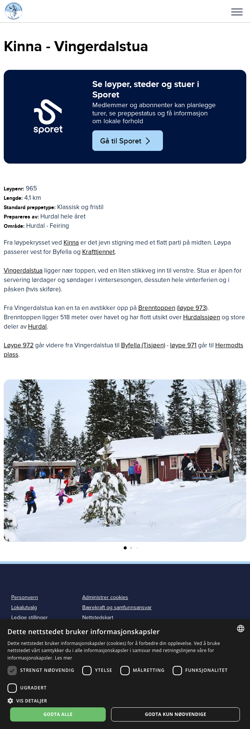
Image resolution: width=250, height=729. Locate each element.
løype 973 (192, 308)
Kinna (71, 242)
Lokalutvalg (24, 607)
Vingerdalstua (23, 270)
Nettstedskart (97, 617)
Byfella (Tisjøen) (143, 345)
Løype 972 (19, 345)
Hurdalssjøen (201, 317)
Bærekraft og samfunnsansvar (117, 607)
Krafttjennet (98, 252)
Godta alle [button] (57, 714)
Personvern (24, 597)
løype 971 (183, 345)
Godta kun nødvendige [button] (175, 714)
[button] (237, 11)
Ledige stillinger (29, 617)
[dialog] (125, 674)
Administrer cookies (105, 597)
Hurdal (37, 327)
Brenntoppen (156, 308)
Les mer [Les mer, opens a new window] (63, 658)
